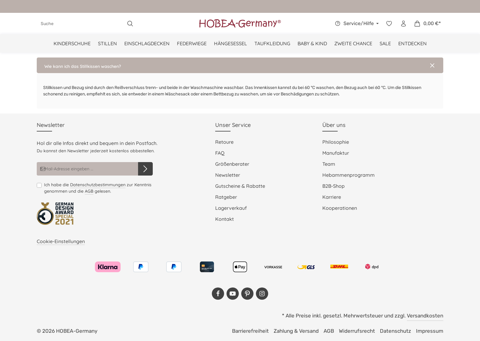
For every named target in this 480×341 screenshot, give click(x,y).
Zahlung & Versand (296, 331)
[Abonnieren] (145, 169)
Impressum (429, 331)
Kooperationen (339, 208)
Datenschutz (395, 331)
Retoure (224, 142)
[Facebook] (218, 293)
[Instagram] (262, 293)
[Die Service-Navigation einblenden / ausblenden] (356, 23)
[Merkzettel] (389, 23)
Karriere (331, 197)
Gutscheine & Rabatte (240, 186)
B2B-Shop (333, 186)
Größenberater (232, 164)
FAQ (219, 153)
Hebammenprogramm (348, 175)
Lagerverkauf (231, 208)
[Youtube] (233, 293)
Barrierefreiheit (250, 331)
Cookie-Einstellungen (61, 241)
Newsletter (227, 175)
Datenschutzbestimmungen (98, 184)
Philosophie (335, 142)
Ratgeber (226, 197)
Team (328, 164)
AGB (89, 191)
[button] (240, 65)
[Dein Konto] (403, 23)
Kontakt (224, 219)
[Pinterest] (247, 293)
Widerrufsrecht (357, 331)
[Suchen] (130, 23)
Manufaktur (335, 153)
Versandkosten (425, 316)
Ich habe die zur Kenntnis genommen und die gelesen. (98, 188)
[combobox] (80, 23)
